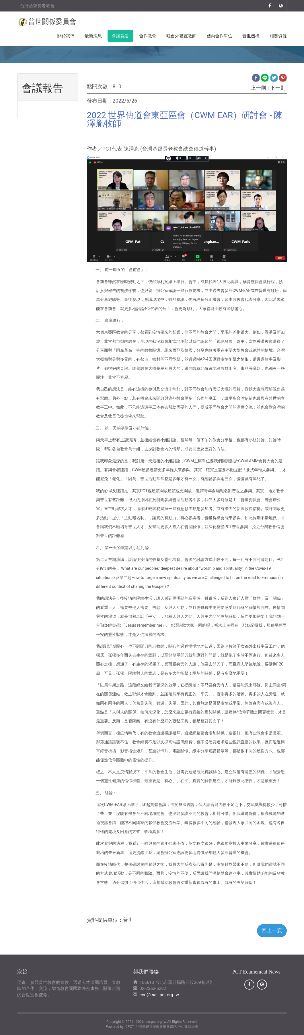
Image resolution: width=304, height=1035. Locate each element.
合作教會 (147, 36)
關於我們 (66, 36)
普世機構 (251, 36)
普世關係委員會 (52, 22)
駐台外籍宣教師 (181, 36)
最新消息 (93, 36)
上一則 (259, 88)
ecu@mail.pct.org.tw (159, 994)
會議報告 (120, 36)
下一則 (278, 88)
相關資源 (278, 36)
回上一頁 (272, 930)
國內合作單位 (219, 36)
